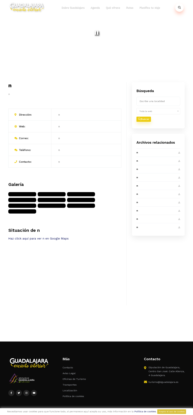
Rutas (129, 7)
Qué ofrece (113, 7)
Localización (70, 390)
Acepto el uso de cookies (172, 411)
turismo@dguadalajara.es (163, 382)
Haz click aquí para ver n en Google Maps (38, 238)
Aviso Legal (69, 373)
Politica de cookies (73, 396)
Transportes (70, 384)
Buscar (143, 119)
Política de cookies (145, 411)
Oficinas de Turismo (74, 379)
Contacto (68, 367)
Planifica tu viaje (149, 7)
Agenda (95, 7)
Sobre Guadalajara (72, 7)
